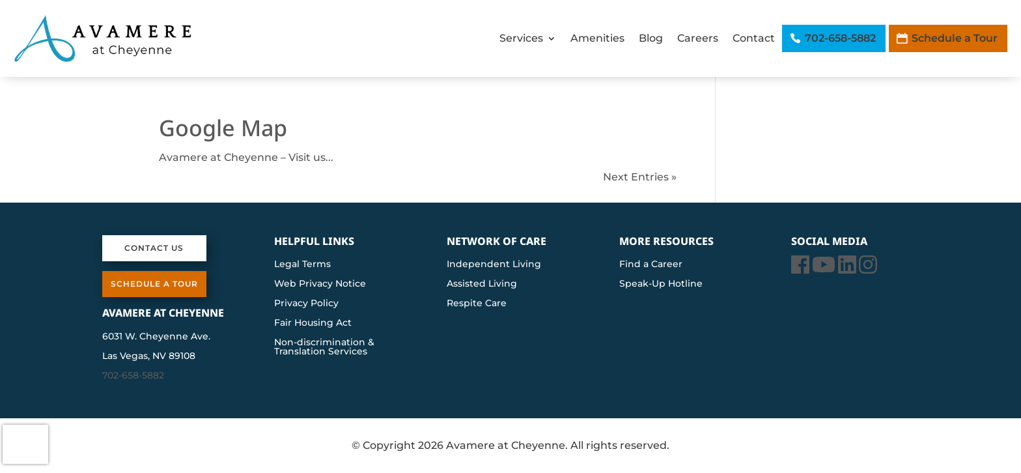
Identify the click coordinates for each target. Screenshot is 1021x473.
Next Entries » (640, 177)
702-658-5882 (840, 38)
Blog (651, 38)
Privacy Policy (306, 303)
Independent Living (494, 264)
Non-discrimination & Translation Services (324, 347)
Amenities (597, 38)
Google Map (223, 128)
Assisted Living (482, 284)
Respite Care (477, 303)
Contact (754, 38)
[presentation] (25, 444)
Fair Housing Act (313, 323)
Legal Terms (302, 264)
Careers (697, 38)
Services (521, 38)
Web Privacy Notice (320, 284)
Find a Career (650, 264)
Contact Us (154, 248)
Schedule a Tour (955, 38)
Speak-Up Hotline (661, 284)
